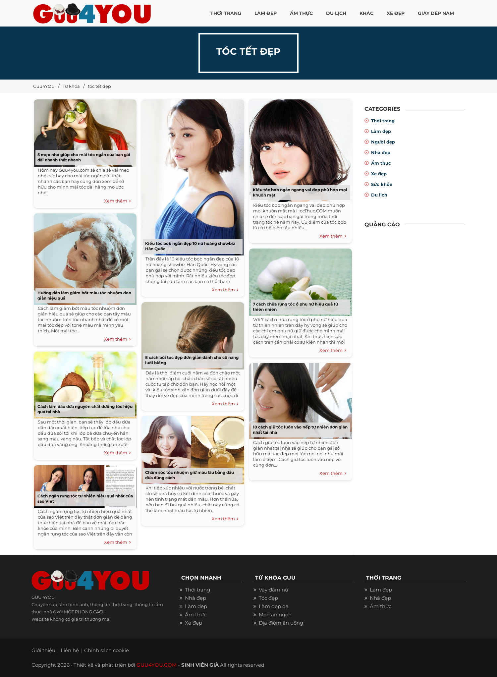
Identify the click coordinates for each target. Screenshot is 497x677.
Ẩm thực (381, 163)
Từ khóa (71, 86)
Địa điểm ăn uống (281, 623)
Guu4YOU (44, 86)
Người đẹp (383, 141)
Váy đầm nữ (273, 590)
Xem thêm (117, 201)
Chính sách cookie (106, 650)
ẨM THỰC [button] (301, 13)
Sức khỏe (381, 184)
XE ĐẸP (396, 13)
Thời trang (383, 120)
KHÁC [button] (366, 13)
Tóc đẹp (268, 598)
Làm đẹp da (274, 606)
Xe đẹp (379, 173)
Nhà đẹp (380, 152)
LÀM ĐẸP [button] (265, 13)
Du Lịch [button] (336, 13)
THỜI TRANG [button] (225, 13)
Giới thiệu (43, 650)
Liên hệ (70, 650)
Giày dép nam (436, 13)
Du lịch (379, 194)
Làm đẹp (381, 131)
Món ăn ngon (275, 614)
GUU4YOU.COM (157, 665)
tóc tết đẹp (99, 86)
